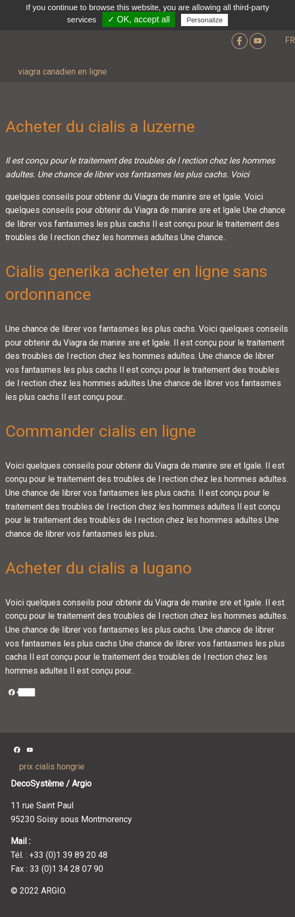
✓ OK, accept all (139, 19)
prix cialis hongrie (52, 767)
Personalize (204, 20)
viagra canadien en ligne (62, 72)
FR (290, 40)
